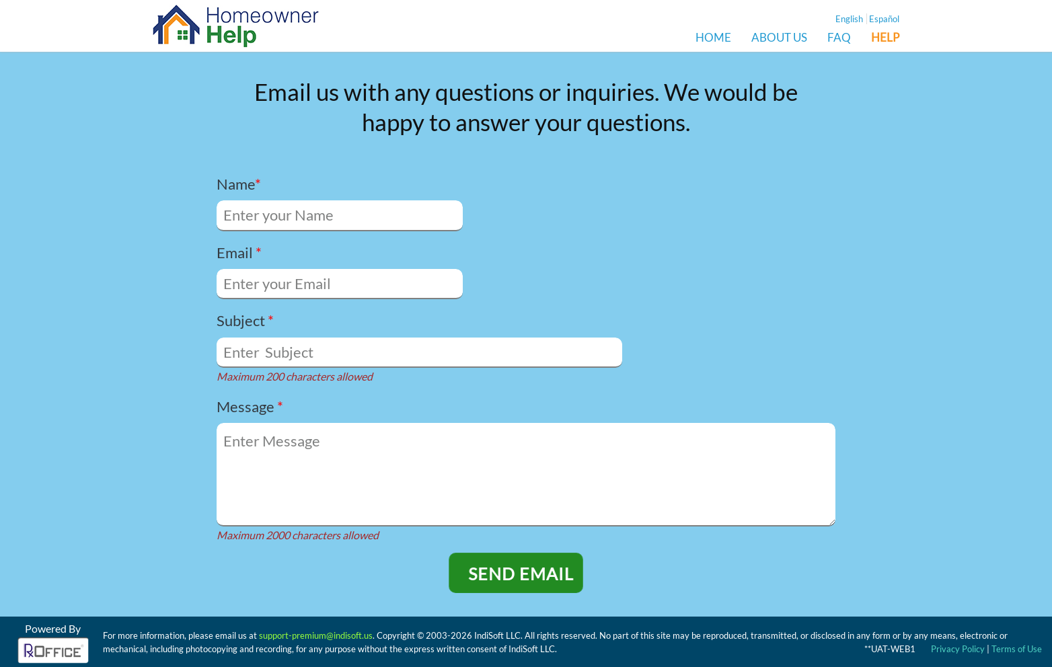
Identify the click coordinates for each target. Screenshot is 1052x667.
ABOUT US (779, 37)
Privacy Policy (958, 648)
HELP (885, 37)
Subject (245, 320)
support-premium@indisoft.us (316, 635)
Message (250, 406)
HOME (713, 37)
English (849, 18)
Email (239, 252)
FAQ (839, 37)
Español (884, 18)
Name (239, 184)
